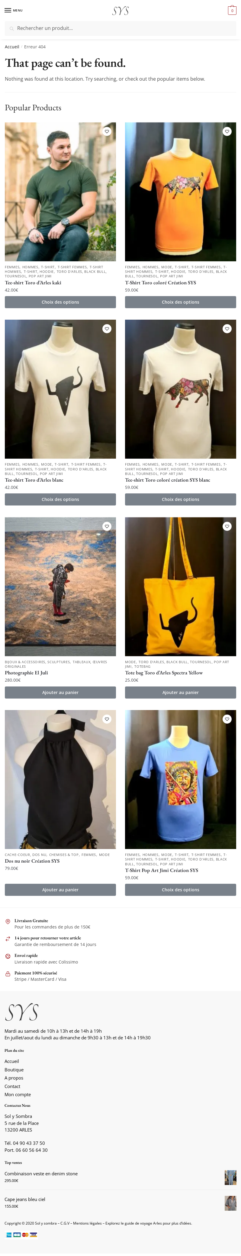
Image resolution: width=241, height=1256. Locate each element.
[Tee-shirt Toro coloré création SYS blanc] (180, 389)
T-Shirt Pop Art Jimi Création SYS (161, 873)
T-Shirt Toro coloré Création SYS (160, 283)
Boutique (14, 1072)
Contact (12, 1089)
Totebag (142, 668)
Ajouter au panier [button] (60, 694)
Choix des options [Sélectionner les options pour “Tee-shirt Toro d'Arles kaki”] (60, 302)
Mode (166, 267)
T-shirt (48, 267)
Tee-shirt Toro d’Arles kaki (33, 283)
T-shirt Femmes (72, 267)
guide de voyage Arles (143, 1225)
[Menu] (14, 10)
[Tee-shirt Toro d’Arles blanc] (60, 389)
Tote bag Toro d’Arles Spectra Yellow (164, 674)
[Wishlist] (106, 131)
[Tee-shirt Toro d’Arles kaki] (60, 191)
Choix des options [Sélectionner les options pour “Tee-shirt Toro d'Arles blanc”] (60, 501)
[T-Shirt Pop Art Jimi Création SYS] (180, 781)
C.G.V (64, 1225)
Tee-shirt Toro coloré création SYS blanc (167, 481)
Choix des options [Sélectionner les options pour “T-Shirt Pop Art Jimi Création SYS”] (180, 892)
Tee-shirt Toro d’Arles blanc (34, 481)
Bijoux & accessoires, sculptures (37, 663)
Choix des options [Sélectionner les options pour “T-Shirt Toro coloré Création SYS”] (180, 302)
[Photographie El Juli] (60, 587)
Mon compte (18, 1097)
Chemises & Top (64, 856)
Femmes (12, 267)
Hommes (30, 267)
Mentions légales (87, 1225)
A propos (14, 1080)
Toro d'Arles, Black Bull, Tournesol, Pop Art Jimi (176, 274)
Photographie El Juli (26, 674)
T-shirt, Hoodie (39, 272)
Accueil (12, 47)
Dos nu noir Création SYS (32, 863)
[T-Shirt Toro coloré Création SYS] (180, 191)
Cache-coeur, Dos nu (25, 856)
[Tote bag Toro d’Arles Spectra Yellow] (180, 587)
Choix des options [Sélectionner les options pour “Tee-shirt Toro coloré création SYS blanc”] (180, 501)
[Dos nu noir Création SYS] (60, 781)
